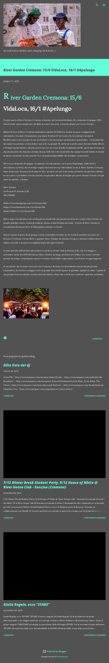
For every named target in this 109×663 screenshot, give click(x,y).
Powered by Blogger (54, 651)
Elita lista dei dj (16, 365)
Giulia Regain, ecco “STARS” (26, 604)
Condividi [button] (97, 338)
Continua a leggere (95, 395)
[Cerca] (97, 5)
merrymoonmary (62, 657)
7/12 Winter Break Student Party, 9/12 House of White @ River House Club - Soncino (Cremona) (50, 484)
